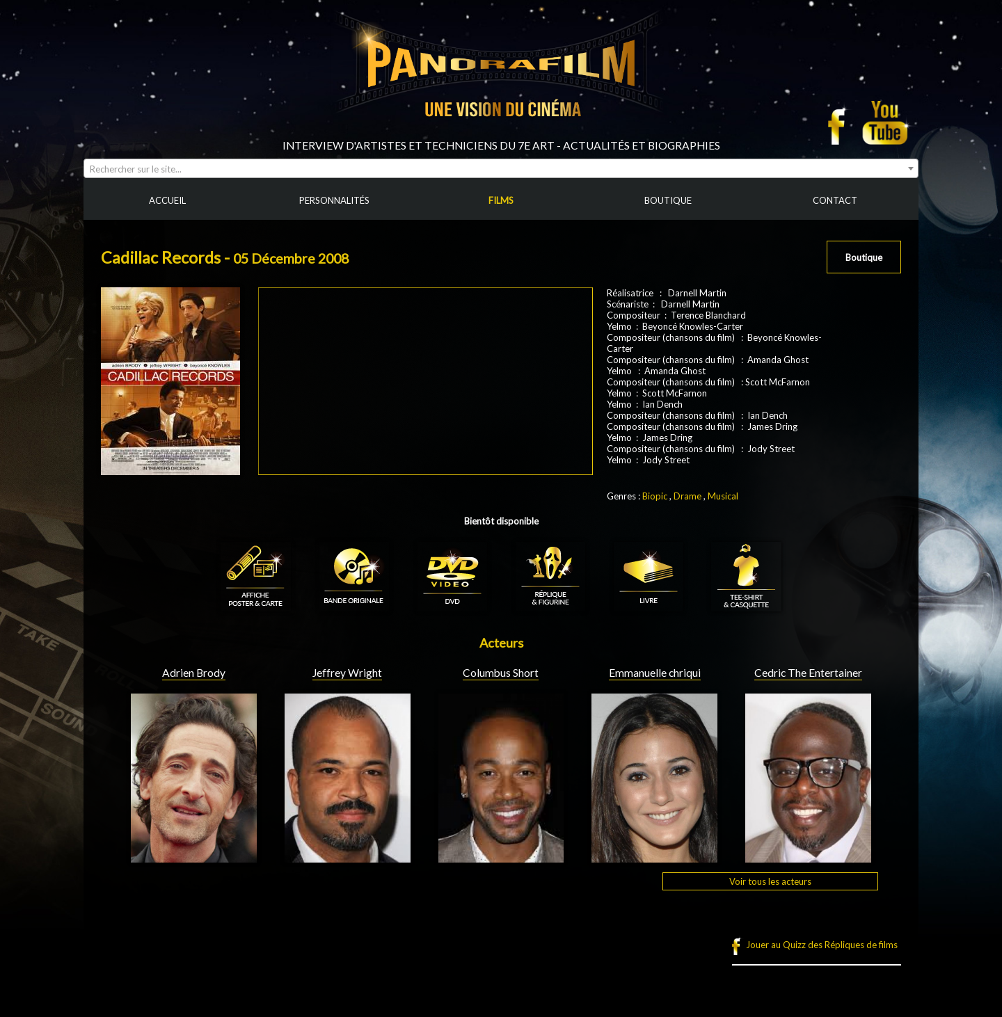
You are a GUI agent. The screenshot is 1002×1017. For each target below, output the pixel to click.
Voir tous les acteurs (770, 881)
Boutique (863, 257)
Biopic (654, 496)
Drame (687, 496)
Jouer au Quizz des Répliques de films (822, 944)
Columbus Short (501, 672)
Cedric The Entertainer (808, 672)
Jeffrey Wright (347, 672)
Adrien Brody (193, 672)
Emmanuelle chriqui (655, 672)
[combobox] (501, 168)
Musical (723, 496)
